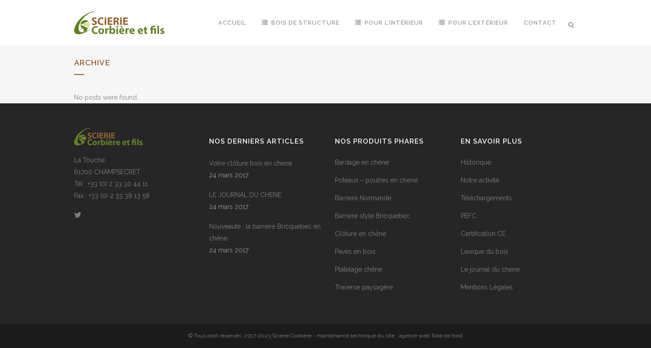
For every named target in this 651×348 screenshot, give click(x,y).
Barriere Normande (363, 198)
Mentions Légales (487, 287)
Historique (476, 162)
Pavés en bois (355, 251)
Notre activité (480, 180)
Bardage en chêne (362, 162)
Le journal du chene (490, 269)
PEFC (468, 216)
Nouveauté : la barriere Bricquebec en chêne (265, 232)
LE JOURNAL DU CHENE (245, 194)
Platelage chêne (358, 269)
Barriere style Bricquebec (372, 216)
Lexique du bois (484, 251)
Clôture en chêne (360, 233)
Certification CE (483, 233)
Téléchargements (486, 198)
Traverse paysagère (364, 287)
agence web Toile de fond (431, 335)
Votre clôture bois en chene (250, 163)
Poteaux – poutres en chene (376, 180)
